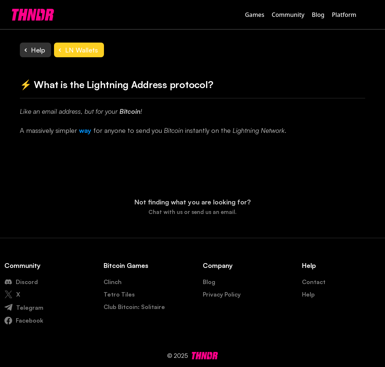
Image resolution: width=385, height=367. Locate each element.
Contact (313, 282)
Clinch (113, 282)
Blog (318, 15)
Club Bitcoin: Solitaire (134, 306)
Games (255, 15)
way (85, 130)
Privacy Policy (222, 294)
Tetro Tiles (119, 294)
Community (288, 15)
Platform (344, 15)
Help (308, 294)
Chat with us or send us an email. (192, 211)
